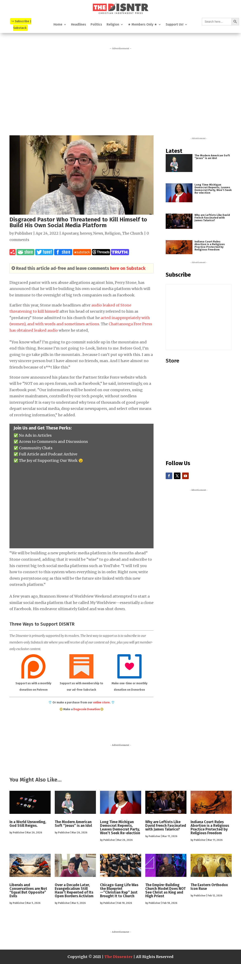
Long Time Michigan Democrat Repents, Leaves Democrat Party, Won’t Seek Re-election (213, 188)
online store (101, 702)
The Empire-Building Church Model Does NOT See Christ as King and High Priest (165, 890)
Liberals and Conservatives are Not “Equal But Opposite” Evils (28, 890)
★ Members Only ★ (142, 24)
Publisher (23, 233)
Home (58, 24)
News (98, 233)
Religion (113, 24)
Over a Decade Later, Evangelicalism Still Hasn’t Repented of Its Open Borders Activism (74, 890)
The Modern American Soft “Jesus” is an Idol (212, 157)
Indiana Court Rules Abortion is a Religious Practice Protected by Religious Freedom (209, 245)
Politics (96, 24)
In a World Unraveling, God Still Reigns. (27, 824)
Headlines (78, 24)
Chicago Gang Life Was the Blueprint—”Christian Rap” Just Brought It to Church (119, 890)
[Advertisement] (120, 91)
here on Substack (128, 268)
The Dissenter (118, 956)
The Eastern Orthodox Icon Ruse (209, 887)
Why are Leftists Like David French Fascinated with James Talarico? (212, 217)
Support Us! (174, 24)
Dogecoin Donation (86, 709)
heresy (86, 233)
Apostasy (70, 233)
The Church (132, 233)
